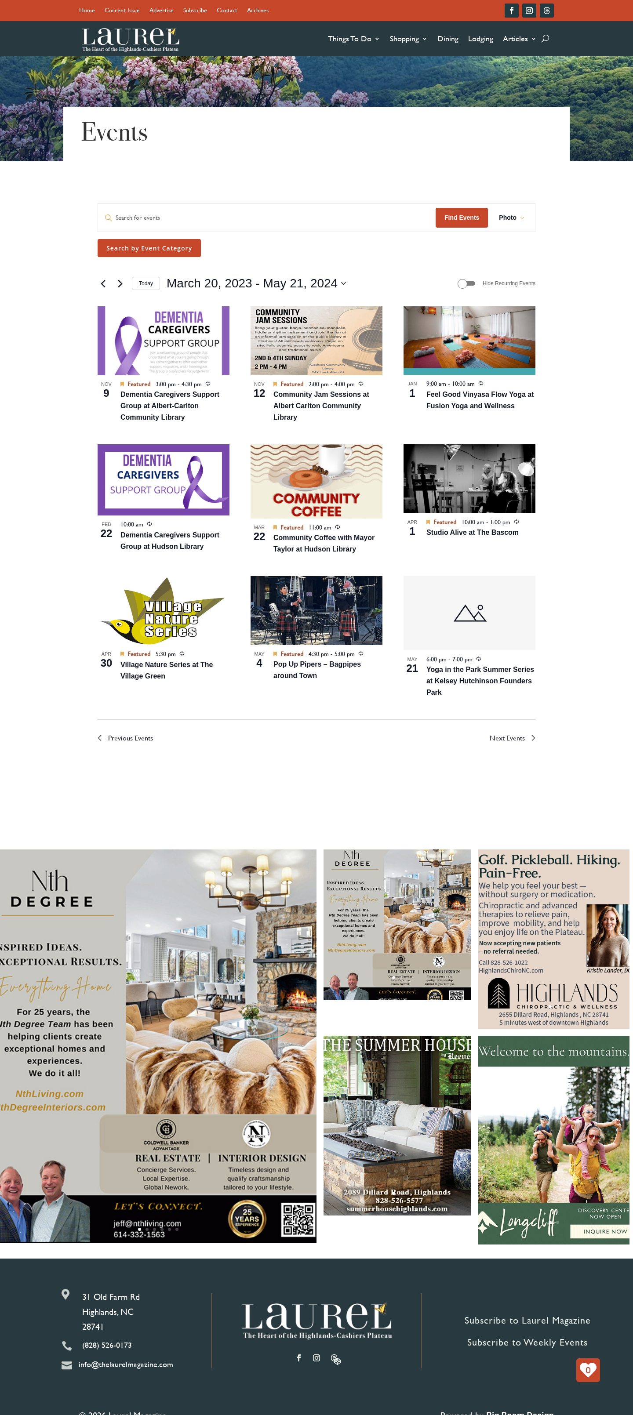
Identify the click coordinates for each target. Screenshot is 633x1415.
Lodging (480, 38)
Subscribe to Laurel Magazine (528, 1320)
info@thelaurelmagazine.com (126, 1364)
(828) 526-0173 (107, 1345)
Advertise (161, 11)
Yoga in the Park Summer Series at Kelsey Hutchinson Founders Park (480, 681)
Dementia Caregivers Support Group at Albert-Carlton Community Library (169, 406)
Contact (227, 11)
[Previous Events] (103, 283)
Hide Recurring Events (509, 283)
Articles (515, 38)
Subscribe (195, 11)
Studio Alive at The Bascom (472, 532)
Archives (258, 11)
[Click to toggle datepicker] (256, 283)
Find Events (461, 217)
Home (87, 11)
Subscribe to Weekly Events (527, 1342)
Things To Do (349, 38)
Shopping (404, 38)
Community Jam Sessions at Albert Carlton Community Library (321, 406)
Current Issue (122, 11)
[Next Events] (120, 283)
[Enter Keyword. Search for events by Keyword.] (267, 218)
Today (146, 283)
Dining (447, 38)
